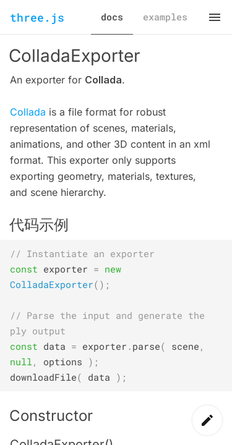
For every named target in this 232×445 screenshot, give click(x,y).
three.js (37, 17)
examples (165, 17)
